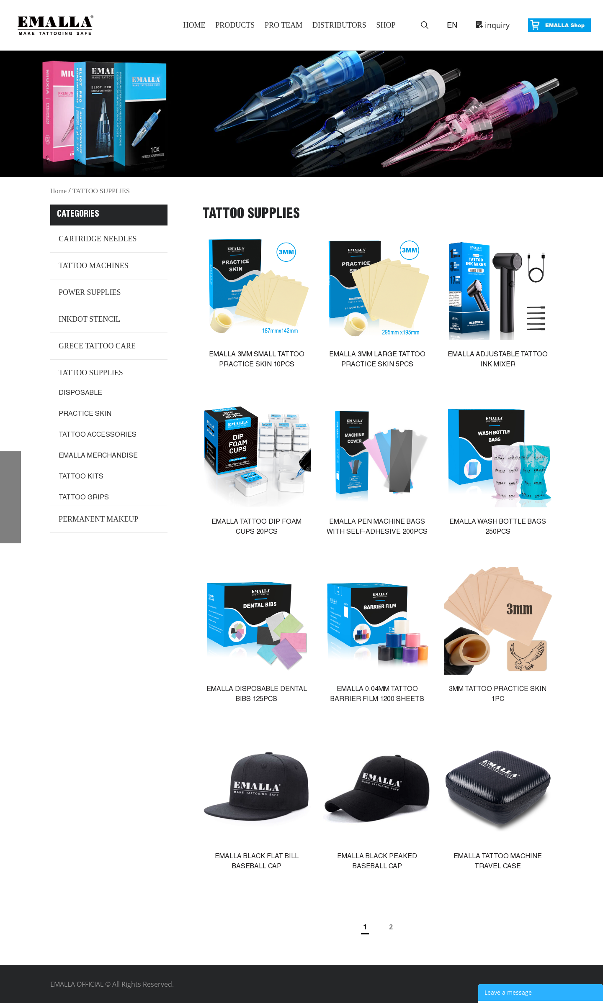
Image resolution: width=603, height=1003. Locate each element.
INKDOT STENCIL (89, 319)
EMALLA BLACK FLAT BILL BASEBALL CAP (257, 862)
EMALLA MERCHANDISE (98, 456)
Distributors (339, 25)
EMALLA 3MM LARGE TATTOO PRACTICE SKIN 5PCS (377, 360)
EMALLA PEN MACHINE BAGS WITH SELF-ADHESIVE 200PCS (377, 527)
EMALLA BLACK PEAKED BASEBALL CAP (377, 862)
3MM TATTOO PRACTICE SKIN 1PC (497, 694)
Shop (385, 25)
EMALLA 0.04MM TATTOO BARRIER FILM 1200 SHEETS (377, 694)
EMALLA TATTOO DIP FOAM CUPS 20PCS (256, 527)
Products (235, 25)
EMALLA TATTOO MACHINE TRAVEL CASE (498, 862)
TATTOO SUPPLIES (101, 190)
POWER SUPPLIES (90, 292)
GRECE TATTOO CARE (97, 346)
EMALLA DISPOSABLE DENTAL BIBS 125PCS (256, 694)
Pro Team (283, 25)
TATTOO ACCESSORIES (98, 435)
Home (194, 25)
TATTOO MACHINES (94, 265)
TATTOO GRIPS (84, 498)
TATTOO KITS (81, 477)
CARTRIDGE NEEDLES (98, 239)
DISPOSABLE (80, 393)
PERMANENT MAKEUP (98, 519)
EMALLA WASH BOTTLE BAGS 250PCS (497, 527)
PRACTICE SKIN (85, 414)
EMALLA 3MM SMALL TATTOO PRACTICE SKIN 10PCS (256, 360)
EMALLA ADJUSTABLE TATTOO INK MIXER (498, 360)
